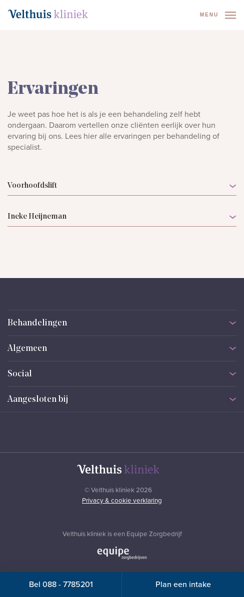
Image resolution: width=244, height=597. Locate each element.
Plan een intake (183, 585)
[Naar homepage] (48, 13)
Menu (218, 15)
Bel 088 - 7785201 (61, 585)
